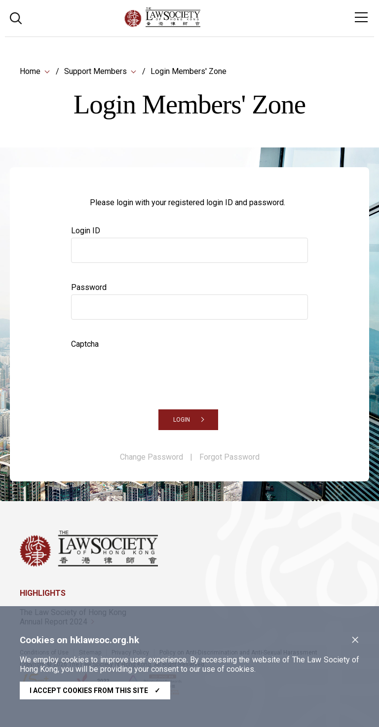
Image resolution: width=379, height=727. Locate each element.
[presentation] (146, 370)
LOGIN (181, 419)
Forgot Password (229, 457)
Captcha (85, 344)
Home (30, 71)
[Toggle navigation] (361, 17)
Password (89, 287)
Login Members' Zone (189, 71)
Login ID (85, 230)
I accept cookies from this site (95, 690)
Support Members (95, 71)
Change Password (151, 457)
